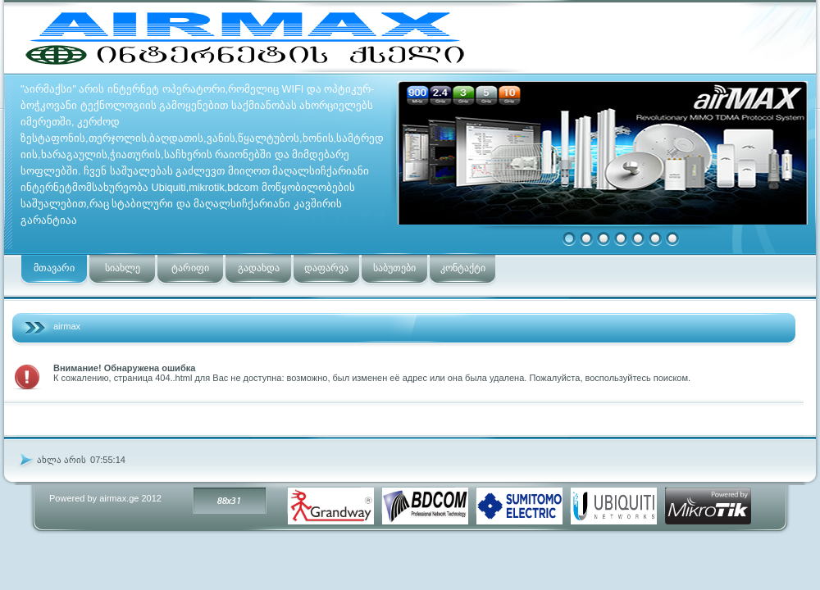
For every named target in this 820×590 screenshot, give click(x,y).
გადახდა (259, 268)
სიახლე (122, 268)
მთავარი (54, 268)
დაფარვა (326, 268)
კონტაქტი (462, 268)
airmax (66, 326)
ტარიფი (190, 268)
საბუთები (394, 268)
